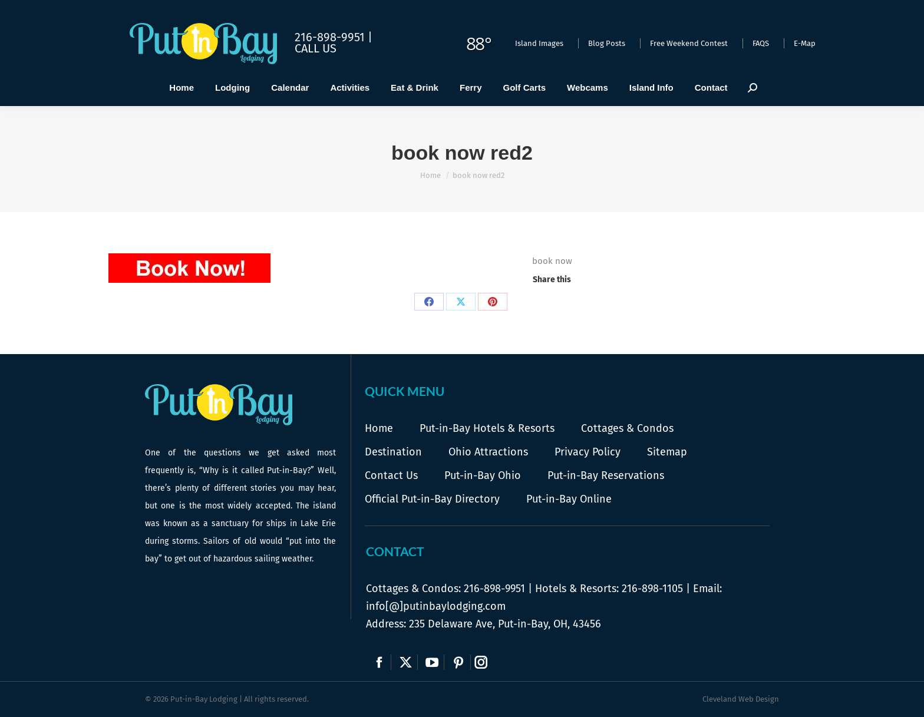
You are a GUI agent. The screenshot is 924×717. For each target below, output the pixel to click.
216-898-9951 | (333, 37)
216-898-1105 (652, 588)
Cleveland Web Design (740, 699)
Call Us (315, 48)
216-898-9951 (494, 588)
